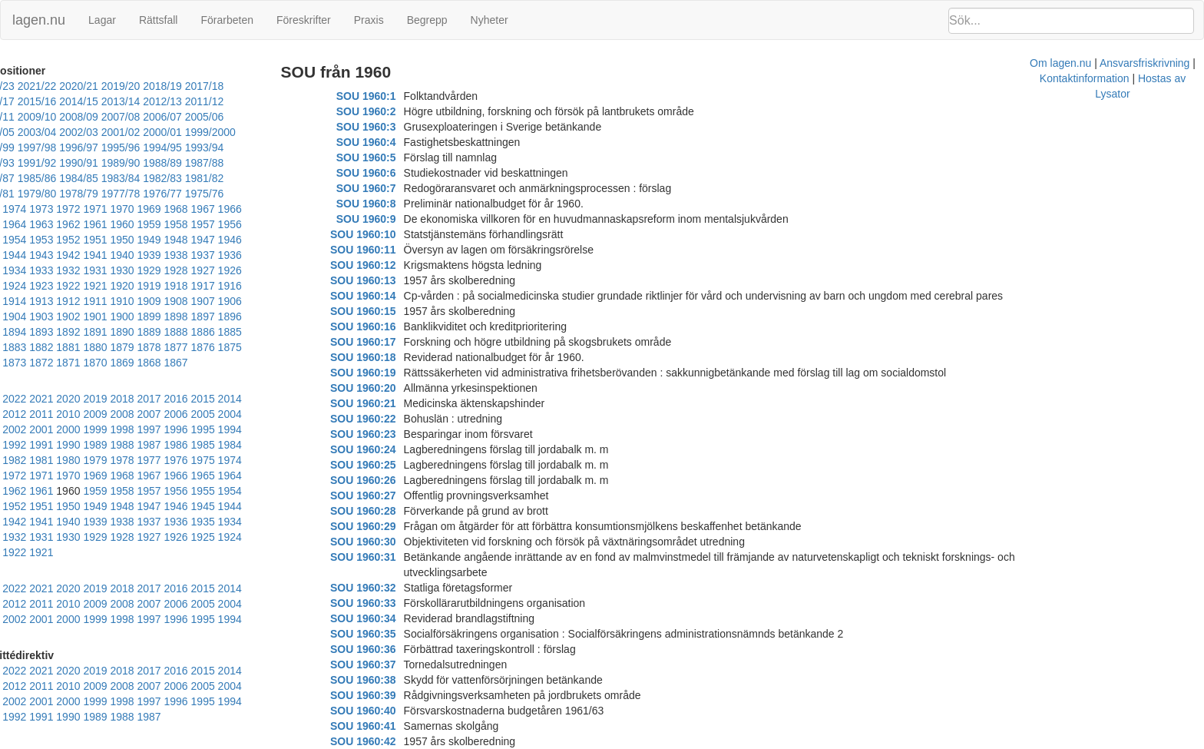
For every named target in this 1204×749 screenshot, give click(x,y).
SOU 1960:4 (392, 142)
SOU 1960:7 (392, 188)
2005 (202, 383)
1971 (122, 193)
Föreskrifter (303, 20)
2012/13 (147, 101)
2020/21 (105, 86)
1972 (95, 193)
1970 (148, 193)
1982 (229, 414)
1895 (95, 301)
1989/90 (273, 147)
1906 (95, 286)
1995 (175, 399)
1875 (14, 332)
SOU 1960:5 (392, 157)
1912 (229, 270)
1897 (41, 301)
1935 (202, 240)
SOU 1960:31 (389, 557)
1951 (68, 224)
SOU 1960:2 (392, 111)
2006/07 (105, 117)
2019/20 (147, 86)
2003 (256, 383)
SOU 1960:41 (389, 710)
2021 (68, 368)
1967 (229, 193)
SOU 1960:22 (389, 419)
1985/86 (147, 163)
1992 (256, 399)
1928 (95, 255)
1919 (41, 270)
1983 (202, 414)
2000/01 (64, 132)
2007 (148, 383)
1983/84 (231, 163)
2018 (148, 368)
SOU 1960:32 (389, 572)
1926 (148, 255)
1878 (229, 316)
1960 (122, 209)
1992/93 (147, 147)
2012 (14, 383)
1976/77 (231, 178)
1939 (95, 240)
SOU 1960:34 (389, 603)
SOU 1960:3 (392, 127)
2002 (283, 383)
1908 (41, 286)
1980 (283, 414)
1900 (256, 286)
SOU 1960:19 (389, 372)
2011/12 (189, 101)
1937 (148, 240)
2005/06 (147, 117)
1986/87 (105, 163)
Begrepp (427, 20)
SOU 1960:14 (389, 296)
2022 (41, 368)
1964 (14, 209)
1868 (202, 332)
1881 (148, 316)
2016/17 (273, 86)
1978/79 (147, 178)
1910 (283, 270)
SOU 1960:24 (389, 449)
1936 (175, 240)
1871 (122, 332)
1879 (202, 316)
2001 (14, 399)
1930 (41, 255)
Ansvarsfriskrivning (691, 741)
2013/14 (105, 101)
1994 (202, 399)
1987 (95, 414)
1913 (202, 270)
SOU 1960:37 (389, 649)
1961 (95, 209)
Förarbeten (226, 20)
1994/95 (64, 147)
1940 (68, 240)
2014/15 (64, 101)
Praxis (369, 20)
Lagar (102, 20)
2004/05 (189, 117)
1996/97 (243, 132)
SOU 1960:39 (389, 680)
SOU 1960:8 (392, 203)
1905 (122, 286)
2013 (283, 368)
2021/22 (64, 86)
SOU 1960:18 (389, 357)
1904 (148, 286)
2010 (68, 383)
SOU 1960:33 (389, 588)
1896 (68, 301)
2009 (95, 383)
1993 (229, 399)
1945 (229, 224)
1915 (148, 270)
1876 (283, 316)
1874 (41, 332)
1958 (175, 209)
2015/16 (21, 101)
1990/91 (231, 147)
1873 (68, 332)
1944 (256, 224)
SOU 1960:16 (389, 326)
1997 (122, 399)
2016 (202, 368)
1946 (202, 224)
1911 (256, 270)
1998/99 (159, 132)
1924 (202, 255)
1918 (68, 270)
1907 (68, 286)
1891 (202, 301)
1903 (175, 286)
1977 (68, 429)
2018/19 (189, 86)
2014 (256, 368)
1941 (41, 240)
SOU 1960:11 (389, 250)
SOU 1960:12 (389, 265)
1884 (68, 316)
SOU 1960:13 (389, 280)
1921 (283, 255)
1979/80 (105, 178)
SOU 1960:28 (389, 511)
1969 (175, 193)
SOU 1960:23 (389, 434)
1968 (202, 193)
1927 (122, 255)
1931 (14, 255)
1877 (256, 316)
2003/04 (231, 117)
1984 (175, 414)
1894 (122, 301)
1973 (68, 193)
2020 (95, 368)
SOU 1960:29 (389, 526)
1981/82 (21, 178)
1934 (229, 240)
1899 (283, 286)
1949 (122, 224)
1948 (148, 224)
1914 (175, 270)
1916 (122, 270)
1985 (148, 414)
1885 (41, 316)
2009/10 (273, 101)
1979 (14, 429)
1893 (148, 301)
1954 (283, 209)
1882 (122, 316)
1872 (95, 332)
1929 (68, 255)
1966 (256, 193)
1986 (122, 414)
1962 (68, 209)
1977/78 (189, 178)
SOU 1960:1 (392, 96)
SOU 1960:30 (389, 541)
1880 (175, 316)
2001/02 (21, 132)
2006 (175, 383)
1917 (95, 270)
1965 (283, 193)
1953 (14, 224)
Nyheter (489, 20)
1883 (95, 316)
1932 (283, 240)
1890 (229, 301)
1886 (14, 316)
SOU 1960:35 (389, 618)
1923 (229, 255)
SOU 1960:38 (389, 664)
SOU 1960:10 (389, 234)
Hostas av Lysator (886, 741)
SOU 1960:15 (389, 311)
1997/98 (201, 132)
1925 (175, 255)
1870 (148, 332)
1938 (122, 240)
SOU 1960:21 (389, 403)
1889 (256, 301)
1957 (202, 209)
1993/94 (105, 147)
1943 (283, 224)
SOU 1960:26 (389, 480)
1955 (256, 209)
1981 (256, 414)
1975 (14, 193)
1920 (14, 270)
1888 (283, 301)
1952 (41, 224)
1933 (256, 240)
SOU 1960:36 (389, 634)
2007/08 (64, 117)
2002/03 (273, 117)
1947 (175, 224)
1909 (14, 286)
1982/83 (273, 163)
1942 (14, 240)
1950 (95, 224)
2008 (122, 383)
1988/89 (21, 163)
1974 (41, 193)
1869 (175, 332)
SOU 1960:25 (389, 465)
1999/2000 (111, 132)
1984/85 (189, 163)
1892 (175, 301)
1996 (148, 399)
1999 (68, 399)
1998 (95, 399)
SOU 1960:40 (389, 695)
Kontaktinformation (790, 741)
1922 (256, 255)
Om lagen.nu (606, 741)
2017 (175, 368)
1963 (41, 209)
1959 (148, 209)
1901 (229, 286)
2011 (41, 383)
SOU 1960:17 (389, 342)
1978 (41, 429)
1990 (14, 414)
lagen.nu (38, 20)
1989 (41, 414)
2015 (229, 368)
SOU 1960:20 (389, 388)
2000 (41, 399)
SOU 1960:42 (389, 726)
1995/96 (21, 147)
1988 (68, 414)
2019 (122, 368)
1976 (95, 429)
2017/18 (231, 86)
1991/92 (189, 147)
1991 (283, 399)
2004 (229, 383)
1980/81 (64, 178)
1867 (229, 332)
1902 (202, 286)
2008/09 (21, 117)
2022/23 (21, 86)
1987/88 (64, 163)
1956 (229, 209)
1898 (14, 301)
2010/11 (231, 101)
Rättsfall (158, 20)
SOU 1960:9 (392, 219)
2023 (14, 368)
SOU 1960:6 (392, 173)
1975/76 (273, 178)
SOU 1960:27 (389, 495)
